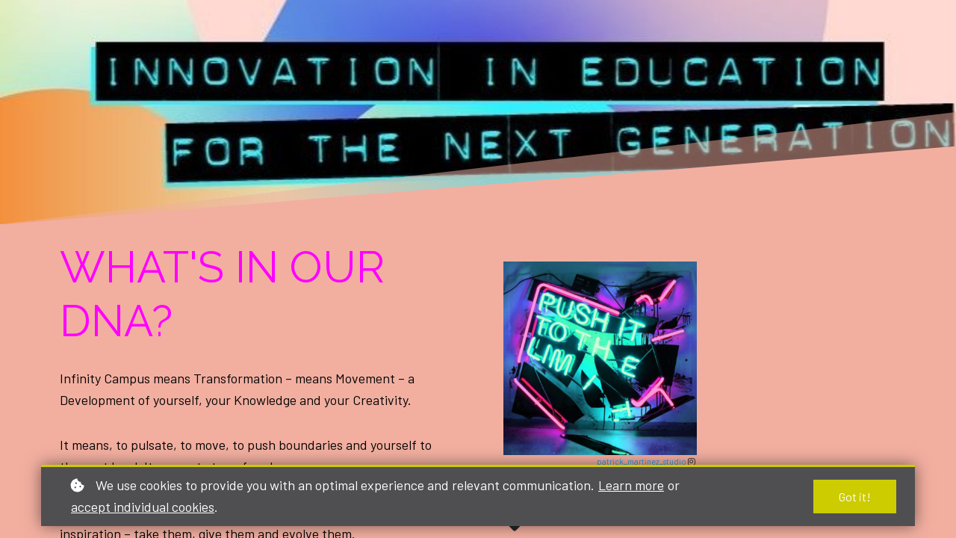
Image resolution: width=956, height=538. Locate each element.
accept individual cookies (142, 506)
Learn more (631, 485)
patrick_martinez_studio (642, 461)
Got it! (855, 496)
